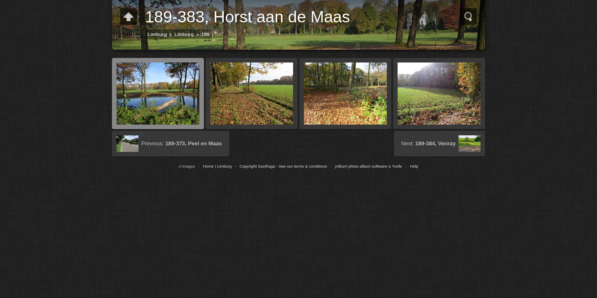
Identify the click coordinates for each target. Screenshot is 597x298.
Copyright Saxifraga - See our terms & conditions (283, 166)
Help (414, 166)
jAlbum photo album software (361, 166)
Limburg (157, 34)
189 (205, 34)
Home (208, 166)
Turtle (397, 166)
